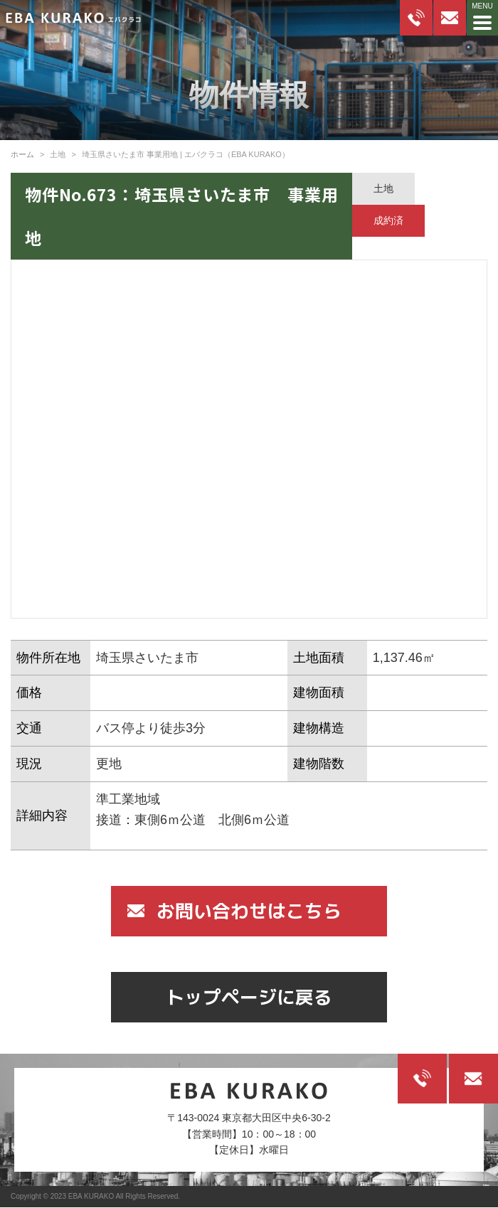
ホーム (22, 154)
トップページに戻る (249, 997)
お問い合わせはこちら (249, 911)
